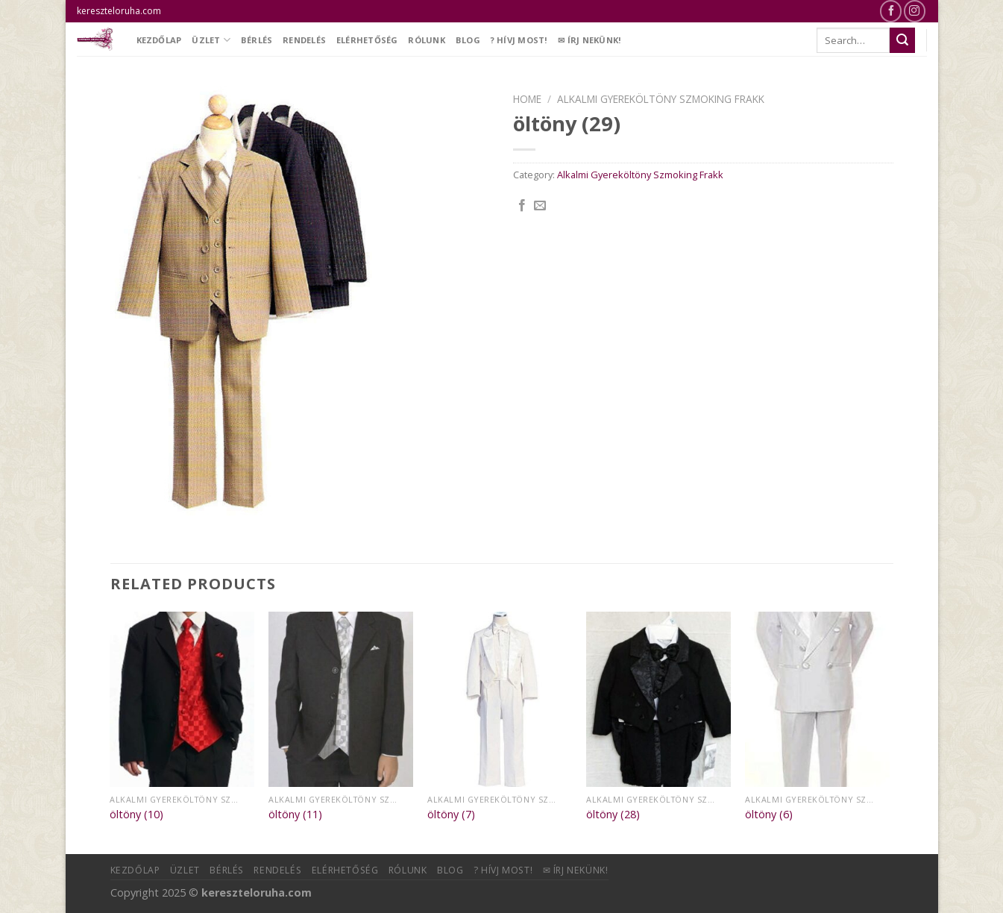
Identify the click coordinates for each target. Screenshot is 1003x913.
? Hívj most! (519, 40)
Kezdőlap (159, 40)
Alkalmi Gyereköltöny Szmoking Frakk (660, 99)
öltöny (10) (136, 814)
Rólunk (426, 40)
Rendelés (304, 40)
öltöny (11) (295, 814)
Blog (468, 40)
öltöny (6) (769, 814)
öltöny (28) (613, 814)
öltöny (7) (451, 814)
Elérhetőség (366, 40)
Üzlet (211, 40)
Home (527, 99)
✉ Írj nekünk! (589, 40)
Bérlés (256, 40)
